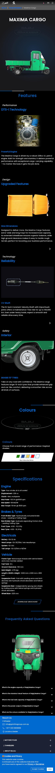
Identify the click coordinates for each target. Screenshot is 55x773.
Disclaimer (40, 764)
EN (48, 3)
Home (4, 8)
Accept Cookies (38, 769)
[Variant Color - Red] (33, 456)
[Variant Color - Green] (18, 456)
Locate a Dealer (11, 732)
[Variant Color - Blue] (23, 456)
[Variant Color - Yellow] (28, 456)
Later (50, 769)
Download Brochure (27, 602)
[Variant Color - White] (37, 456)
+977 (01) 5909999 (13, 729)
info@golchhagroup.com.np (17, 725)
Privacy (31, 764)
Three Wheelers (15, 8)
